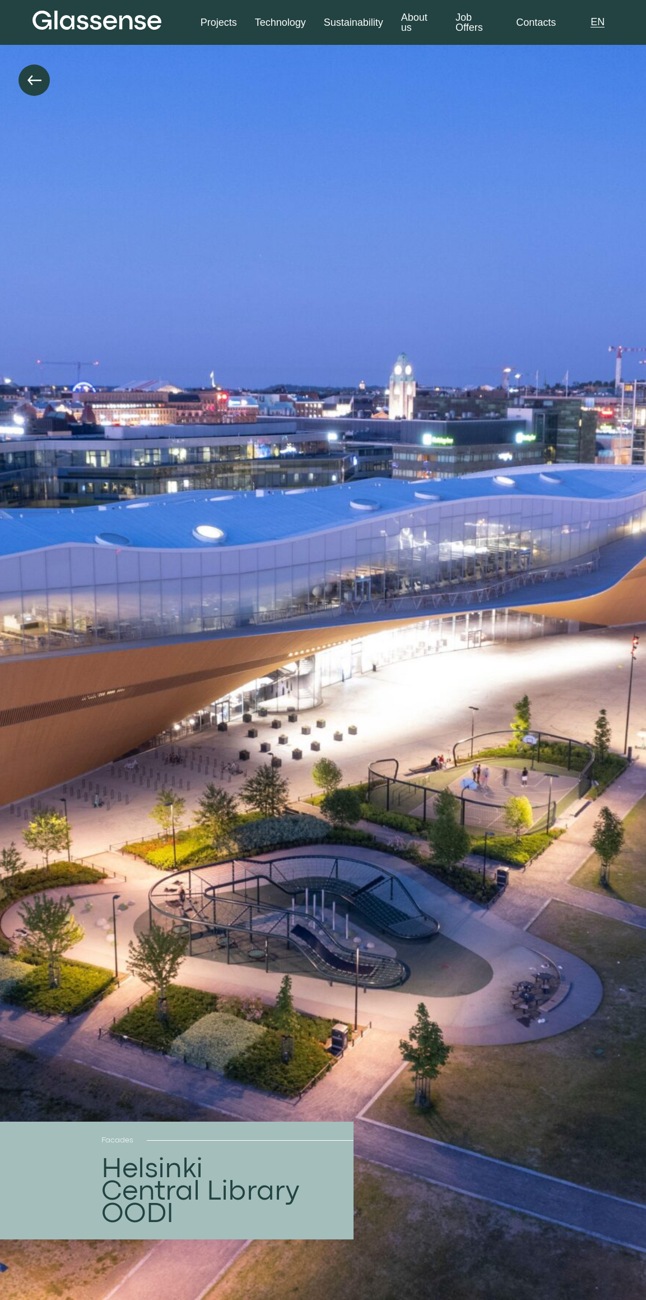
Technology (280, 22)
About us (414, 22)
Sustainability (353, 22)
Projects (219, 22)
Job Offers (469, 22)
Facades (117, 1140)
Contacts (536, 22)
